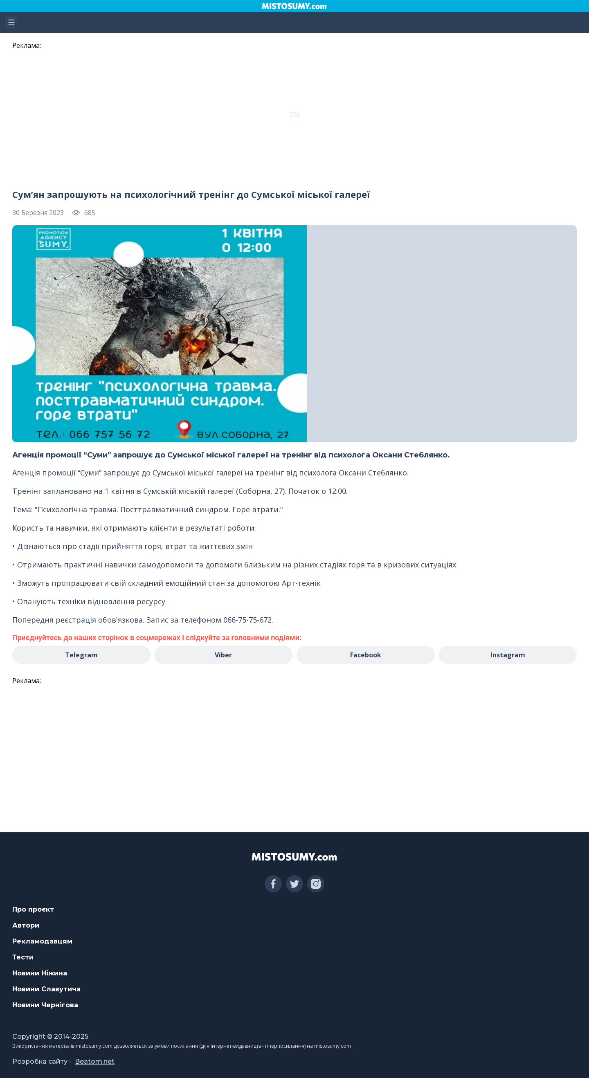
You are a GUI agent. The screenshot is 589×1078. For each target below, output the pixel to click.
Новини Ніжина (39, 973)
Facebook (365, 654)
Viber (223, 654)
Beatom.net (95, 1061)
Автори (25, 925)
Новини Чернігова (45, 1005)
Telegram (81, 654)
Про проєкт (33, 909)
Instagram (507, 654)
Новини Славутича (46, 989)
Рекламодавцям (42, 941)
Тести (23, 957)
